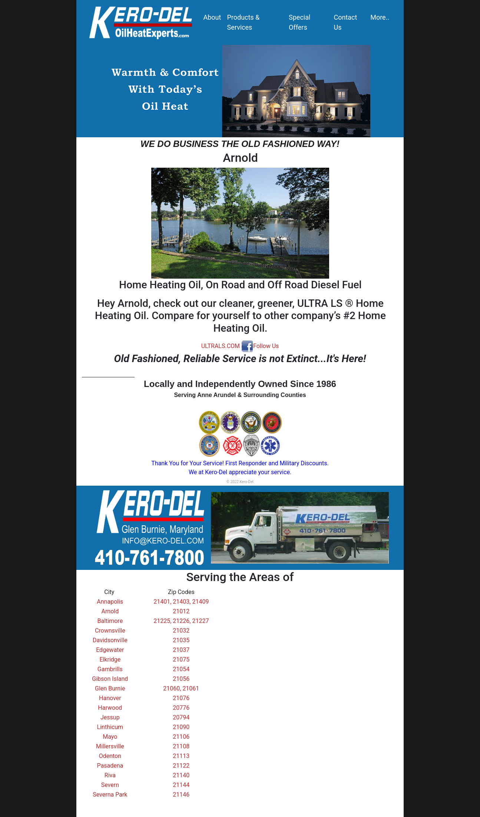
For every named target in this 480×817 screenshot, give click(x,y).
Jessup (110, 717)
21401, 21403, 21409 (181, 601)
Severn (110, 784)
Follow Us (260, 346)
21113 (181, 755)
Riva (110, 775)
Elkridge (109, 659)
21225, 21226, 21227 (181, 620)
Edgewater (110, 649)
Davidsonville (110, 640)
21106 (181, 736)
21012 (181, 611)
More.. (379, 17)
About (212, 17)
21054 (181, 669)
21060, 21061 (181, 688)
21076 (181, 698)
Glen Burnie (110, 688)
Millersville (110, 746)
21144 (181, 784)
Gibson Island (110, 678)
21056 (181, 678)
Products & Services (243, 22)
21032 (181, 630)
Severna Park (110, 794)
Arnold (110, 611)
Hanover (110, 698)
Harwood (110, 707)
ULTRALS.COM (220, 346)
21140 (181, 775)
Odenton (110, 755)
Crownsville (110, 630)
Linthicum (110, 727)
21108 (181, 746)
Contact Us (345, 22)
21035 (181, 640)
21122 (181, 765)
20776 (181, 707)
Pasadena (110, 765)
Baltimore (110, 620)
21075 (181, 659)
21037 (181, 649)
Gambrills (110, 669)
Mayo (110, 736)
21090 (181, 727)
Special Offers (299, 22)
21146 (181, 794)
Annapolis (110, 601)
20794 (181, 717)
